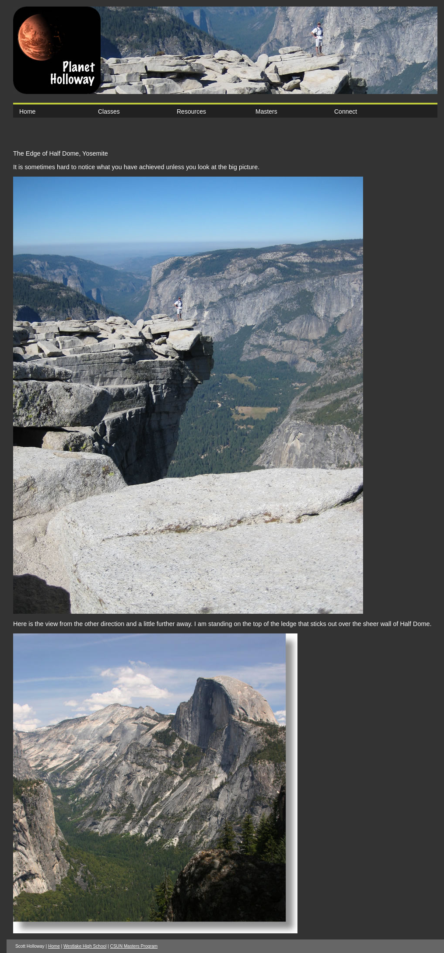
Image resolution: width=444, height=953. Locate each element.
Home (27, 111)
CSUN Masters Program (134, 946)
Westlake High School (84, 946)
